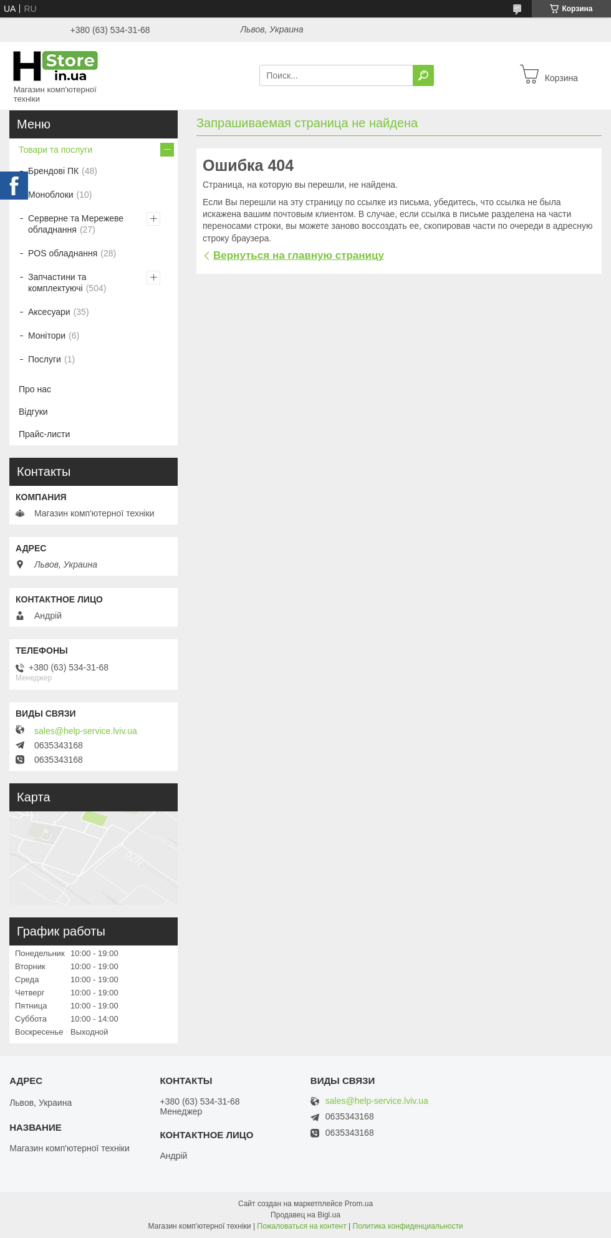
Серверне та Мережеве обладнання (75, 224)
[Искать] (423, 75)
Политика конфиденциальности (408, 1226)
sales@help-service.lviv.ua (85, 731)
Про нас (35, 389)
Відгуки (33, 412)
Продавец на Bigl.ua (305, 1215)
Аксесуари (49, 312)
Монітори (46, 336)
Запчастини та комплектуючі (57, 282)
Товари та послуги (55, 150)
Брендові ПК (53, 171)
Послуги (44, 359)
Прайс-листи (44, 434)
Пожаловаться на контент (301, 1226)
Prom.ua (359, 1203)
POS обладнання (62, 253)
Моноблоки (51, 195)
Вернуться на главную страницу (298, 255)
